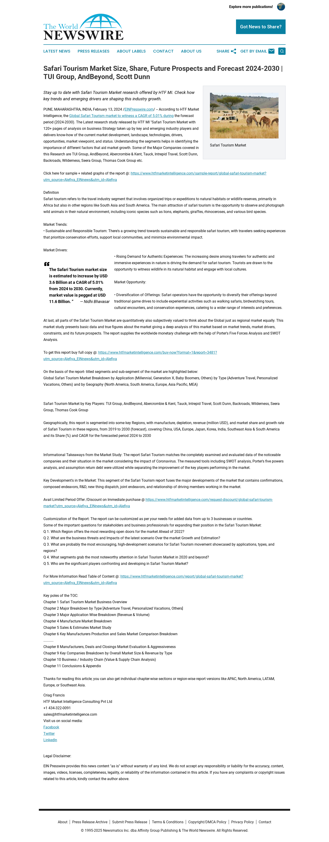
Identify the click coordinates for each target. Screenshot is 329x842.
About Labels (131, 51)
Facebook (51, 727)
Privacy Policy (242, 822)
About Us (191, 51)
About (62, 822)
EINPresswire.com (139, 109)
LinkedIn (50, 740)
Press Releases (93, 51)
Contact (163, 51)
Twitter (49, 733)
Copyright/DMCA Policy (207, 822)
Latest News (56, 51)
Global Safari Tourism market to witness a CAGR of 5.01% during (121, 116)
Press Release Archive (89, 822)
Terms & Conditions (167, 822)
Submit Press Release (129, 822)
